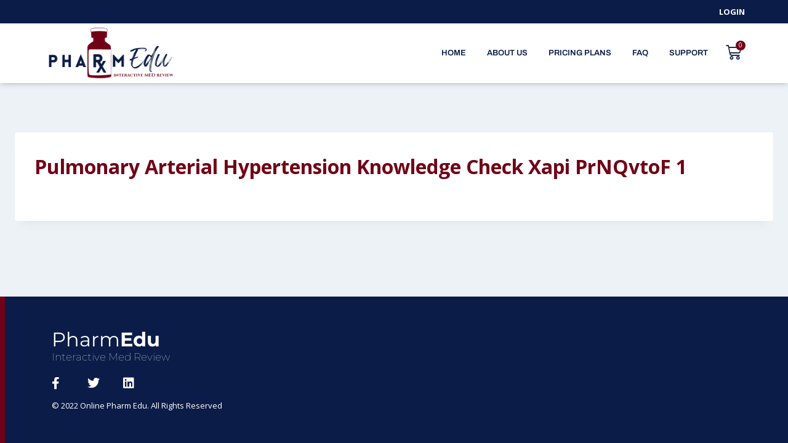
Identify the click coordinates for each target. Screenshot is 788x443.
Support (688, 53)
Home (453, 53)
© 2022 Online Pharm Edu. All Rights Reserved (137, 405)
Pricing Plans (580, 53)
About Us (507, 53)
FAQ (640, 53)
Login (732, 11)
